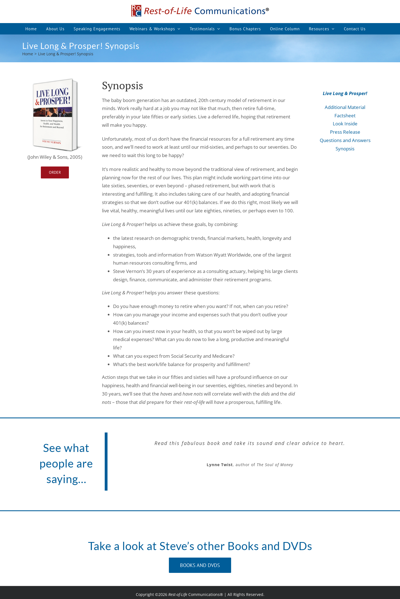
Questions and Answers (345, 140)
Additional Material (345, 107)
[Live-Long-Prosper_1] (55, 80)
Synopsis (345, 148)
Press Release (345, 132)
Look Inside (345, 123)
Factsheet (345, 115)
